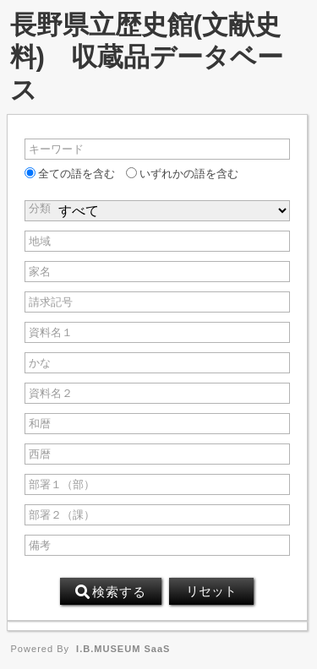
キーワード (56, 149)
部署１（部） (62, 484)
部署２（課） (62, 515)
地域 (40, 241)
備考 (40, 545)
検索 (110, 592)
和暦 (40, 423)
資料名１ (51, 332)
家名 (40, 271)
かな (40, 362)
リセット (211, 591)
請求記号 (51, 302)
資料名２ (51, 393)
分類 (40, 208)
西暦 (40, 454)
